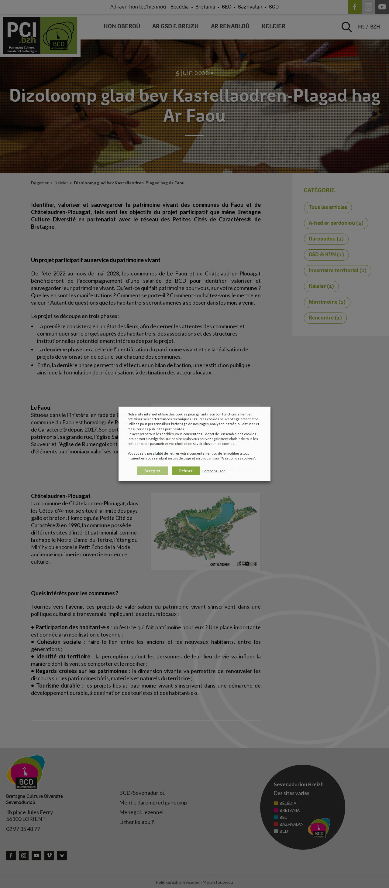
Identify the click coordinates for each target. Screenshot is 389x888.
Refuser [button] (186, 470)
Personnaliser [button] (213, 471)
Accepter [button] (152, 470)
